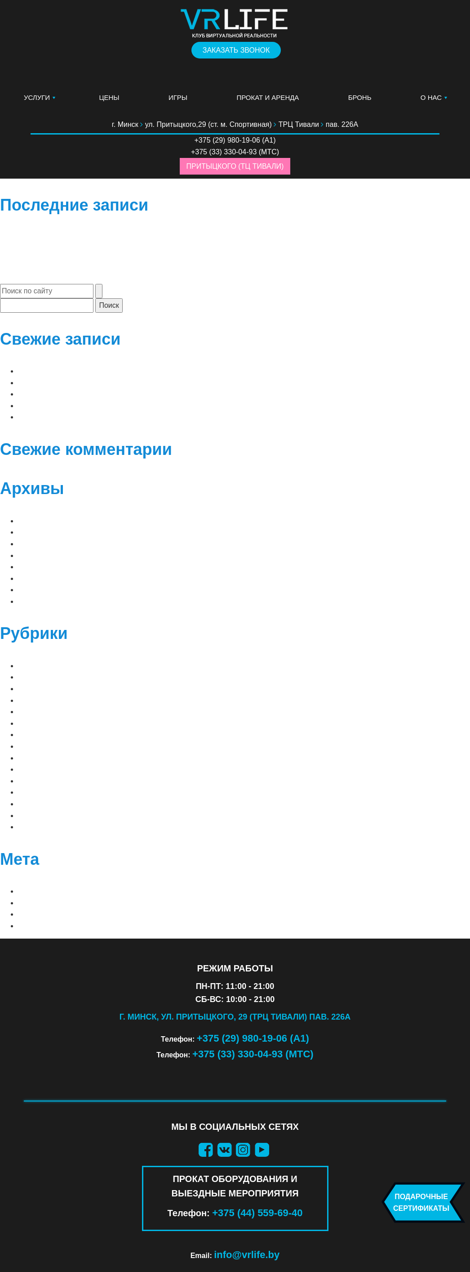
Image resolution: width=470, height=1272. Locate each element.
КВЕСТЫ (33, 792)
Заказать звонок (236, 50)
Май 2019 (35, 589)
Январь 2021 (41, 578)
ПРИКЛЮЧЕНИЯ (46, 804)
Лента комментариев (61, 914)
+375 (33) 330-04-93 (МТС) (253, 1054)
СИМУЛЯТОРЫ (43, 815)
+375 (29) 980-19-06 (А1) (253, 1038)
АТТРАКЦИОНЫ (45, 734)
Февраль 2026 (44, 544)
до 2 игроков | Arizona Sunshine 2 (85, 383)
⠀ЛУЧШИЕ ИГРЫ (47, 666)
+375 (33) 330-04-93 (224, 152)
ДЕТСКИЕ (34, 781)
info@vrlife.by (246, 1254)
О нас (431, 97)
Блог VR (33, 746)
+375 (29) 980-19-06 (227, 140)
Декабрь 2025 (43, 555)
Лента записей (48, 903)
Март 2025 (37, 567)
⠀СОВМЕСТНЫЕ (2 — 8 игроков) (77, 677)
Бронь (360, 97)
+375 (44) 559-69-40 (257, 1212)
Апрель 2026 (41, 521)
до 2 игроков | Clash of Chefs (78, 394)
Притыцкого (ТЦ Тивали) (235, 166)
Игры (177, 97)
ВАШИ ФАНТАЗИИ (49, 769)
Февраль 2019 (44, 601)
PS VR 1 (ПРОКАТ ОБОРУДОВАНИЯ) (80, 711)
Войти (30, 891)
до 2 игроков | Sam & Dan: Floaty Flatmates (104, 417)
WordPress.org (51, 926)
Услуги (37, 97)
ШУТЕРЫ (33, 827)
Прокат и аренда (267, 97)
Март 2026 (37, 532)
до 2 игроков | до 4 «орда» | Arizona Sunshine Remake (124, 371)
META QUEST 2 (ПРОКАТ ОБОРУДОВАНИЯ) (92, 688)
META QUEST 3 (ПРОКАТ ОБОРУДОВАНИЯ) (92, 700)
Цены (109, 97)
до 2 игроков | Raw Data (65, 405)
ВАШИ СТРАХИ (44, 758)
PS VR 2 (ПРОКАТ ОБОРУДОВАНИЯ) (80, 723)
